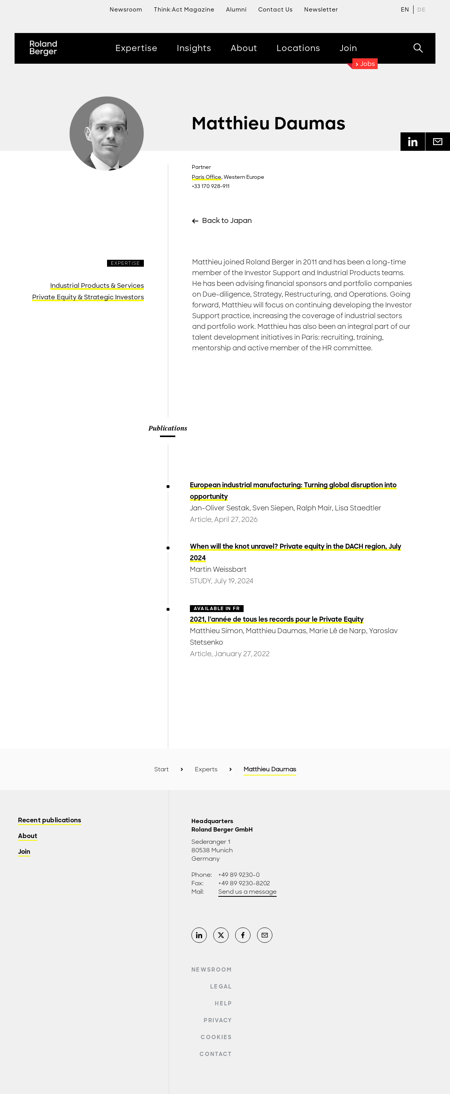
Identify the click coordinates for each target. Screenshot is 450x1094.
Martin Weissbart (218, 569)
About (28, 836)
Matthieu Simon (216, 631)
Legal (221, 986)
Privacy (218, 1020)
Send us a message (247, 892)
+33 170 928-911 (210, 186)
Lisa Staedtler (358, 508)
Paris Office (206, 177)
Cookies (216, 1037)
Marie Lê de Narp (337, 631)
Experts (206, 769)
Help (223, 1003)
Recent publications (50, 820)
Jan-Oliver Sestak (219, 508)
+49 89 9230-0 (239, 875)
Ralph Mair (314, 508)
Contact (215, 1054)
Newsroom (211, 969)
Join (24, 852)
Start (161, 769)
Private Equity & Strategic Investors (88, 297)
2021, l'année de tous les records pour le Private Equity (277, 619)
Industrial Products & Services (97, 286)
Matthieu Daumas (276, 631)
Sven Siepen (272, 508)
